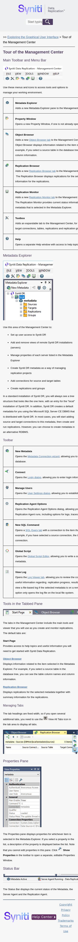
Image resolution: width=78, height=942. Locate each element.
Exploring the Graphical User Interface (33, 37)
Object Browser (12, 658)
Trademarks (66, 920)
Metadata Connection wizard (43, 456)
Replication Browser (15, 687)
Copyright (65, 904)
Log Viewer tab (36, 577)
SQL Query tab (33, 530)
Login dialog (34, 477)
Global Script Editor (38, 556)
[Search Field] (39, 22)
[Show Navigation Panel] (72, 9)
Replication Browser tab (42, 171)
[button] (47, 22)
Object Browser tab (39, 139)
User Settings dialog (39, 493)
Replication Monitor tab (42, 197)
